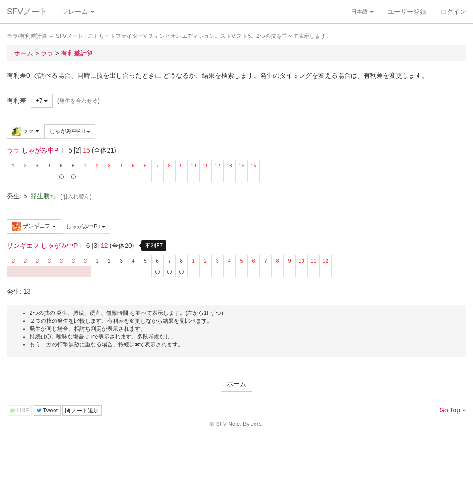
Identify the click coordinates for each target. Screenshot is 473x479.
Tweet (47, 410)
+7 (42, 101)
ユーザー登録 (407, 11)
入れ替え (76, 196)
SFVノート (27, 11)
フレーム (78, 11)
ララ (25, 131)
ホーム (236, 383)
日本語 (362, 11)
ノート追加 (82, 410)
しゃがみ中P (69, 131)
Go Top (452, 410)
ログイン (453, 11)
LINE (19, 410)
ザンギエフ (34, 226)
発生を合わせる (78, 101)
